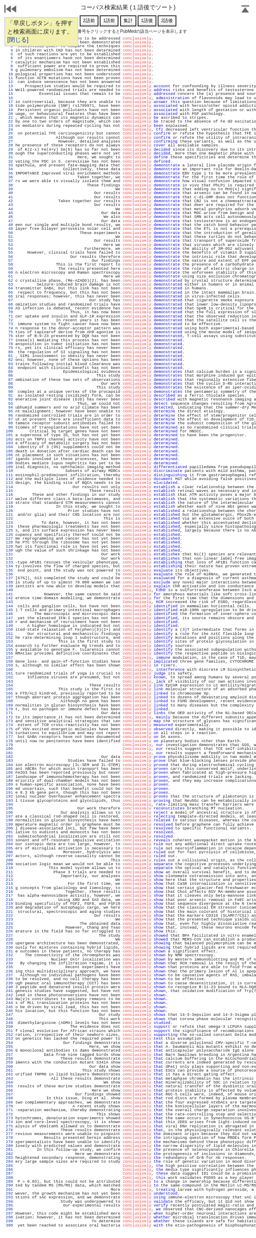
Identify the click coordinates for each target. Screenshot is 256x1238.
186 (9, 772)
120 (9, 511)
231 (9, 951)
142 (9, 598)
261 (9, 1070)
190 (9, 788)
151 (9, 634)
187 (9, 777)
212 (9, 876)
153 (9, 641)
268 (9, 1098)
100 (9, 431)
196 (9, 812)
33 (9, 165)
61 (9, 276)
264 (9, 1082)
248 (9, 1019)
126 (9, 534)
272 (9, 1114)
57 (9, 260)
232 (9, 955)
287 (9, 1173)
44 (9, 209)
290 (9, 1185)
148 (9, 622)
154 (9, 645)
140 (9, 590)
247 (9, 1014)
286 (9, 1169)
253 (9, 1038)
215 (9, 888)
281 (9, 1149)
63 (9, 284)
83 (9, 364)
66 (9, 296)
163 (9, 681)
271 (9, 1110)
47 (9, 221)
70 (9, 312)
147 (9, 618)
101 (9, 435)
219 (9, 903)
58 (9, 264)
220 (9, 907)
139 (9, 586)
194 (9, 804)
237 (9, 975)
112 (9, 479)
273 (9, 1118)
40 (9, 193)
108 (9, 463)
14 (9, 90)
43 (9, 205)
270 (9, 1106)
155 (9, 649)
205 (9, 848)
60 (9, 272)
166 (9, 693)
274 (9, 1122)
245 (9, 1007)
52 (9, 240)
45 (9, 213)
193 (9, 800)
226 (9, 931)
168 (9, 701)
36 (9, 177)
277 (9, 1134)
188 (9, 780)
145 (9, 610)
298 (9, 1217)
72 (9, 320)
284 (9, 1161)
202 (9, 836)
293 (9, 1197)
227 (9, 935)
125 (9, 530)
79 (9, 348)
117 (9, 499)
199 (9, 824)
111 (9, 475)
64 (9, 288)
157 (9, 657)
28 (9, 145)
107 (9, 459)
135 (9, 570)
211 (9, 872)
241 (9, 991)
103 (9, 443)
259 (9, 1062)
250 (9, 1026)
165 (9, 689)
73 (9, 324)
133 (9, 562)
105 (9, 451)
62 (9, 280)
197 (9, 816)
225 (9, 927)
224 (9, 923)
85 (9, 371)
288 (9, 1177)
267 (9, 1094)
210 (9, 868)
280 (9, 1146)
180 (9, 748)
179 (9, 745)
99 (9, 427)
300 (9, 1225)
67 (9, 300)
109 (9, 467)
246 (9, 1011)
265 (9, 1086)
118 (9, 502)
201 (9, 832)
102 (9, 439)
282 (9, 1154)
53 (9, 245)
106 (9, 455)
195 (9, 808)
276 (9, 1130)
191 (9, 792)
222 (9, 915)
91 (9, 395)
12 (9, 82)
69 (9, 308)
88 (9, 383)
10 (9, 74)
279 (9, 1142)
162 (9, 677)
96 (9, 415)
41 (9, 197)
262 (9, 1074)
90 (9, 391)
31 (9, 157)
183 (9, 760)
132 (9, 558)
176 (9, 733)
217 (9, 895)
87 (9, 379)
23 (9, 125)
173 (9, 721)
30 (9, 153)
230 (9, 947)
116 (9, 494)
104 (9, 447)
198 (9, 820)
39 (9, 189)
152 (9, 637)
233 (9, 959)
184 (9, 765)
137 (9, 578)
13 (9, 86)
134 (9, 566)
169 (9, 705)
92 (9, 399)
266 (9, 1090)
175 (9, 729)
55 (9, 252)
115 (9, 491)
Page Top (245, 9)
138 (9, 582)
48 (9, 225)
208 (9, 860)
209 (9, 864)
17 (9, 102)
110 (9, 471)
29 (9, 149)
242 (9, 995)
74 (9, 328)
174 (9, 725)
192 (9, 796)
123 (9, 522)
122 (9, 518)
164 (9, 685)
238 (9, 979)
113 (9, 482)
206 (9, 852)
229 (9, 943)
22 (9, 121)
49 (9, 228)
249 (9, 1023)
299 (9, 1221)
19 (9, 110)
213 (9, 880)
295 (9, 1205)
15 (9, 93)
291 (9, 1189)
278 (9, 1137)
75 (9, 332)
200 (9, 828)
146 (9, 614)
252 (9, 1034)
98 (9, 423)
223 (9, 919)
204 (9, 844)
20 (9, 114)
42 (9, 201)
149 (9, 625)
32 (9, 161)
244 (9, 1003)
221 (9, 911)
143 (9, 602)
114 (9, 487)
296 (9, 1209)
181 (9, 753)
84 (9, 368)
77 (9, 340)
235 (9, 967)
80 (9, 352)
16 (9, 98)
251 (9, 1031)
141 (9, 594)
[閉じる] (18, 39)
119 (9, 506)
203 (9, 840)
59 (9, 268)
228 (9, 939)
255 (9, 1046)
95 (9, 411)
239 (9, 983)
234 (9, 963)
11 (9, 78)
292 (9, 1193)
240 (9, 987)
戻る (10, 9)
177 (9, 737)
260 (9, 1066)
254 (9, 1043)
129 (9, 546)
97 (9, 419)
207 (9, 856)
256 (9, 1050)
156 (9, 653)
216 (9, 891)
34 (9, 169)
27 (9, 141)
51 (9, 236)
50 (9, 233)
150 (9, 629)
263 (9, 1078)
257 (9, 1054)
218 (9, 900)
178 (9, 741)
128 (9, 542)
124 (9, 526)
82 (9, 359)
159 (9, 665)
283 (9, 1157)
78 (9, 344)
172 (9, 717)
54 (9, 248)
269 (9, 1102)
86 (9, 375)
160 (9, 669)
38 (9, 185)
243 (9, 999)
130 (9, 550)
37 (9, 181)
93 (9, 403)
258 (9, 1058)
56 (9, 256)
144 (9, 606)
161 (9, 673)
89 (9, 387)
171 (9, 713)
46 (9, 216)
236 (9, 971)
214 (9, 883)
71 (9, 316)
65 (9, 292)
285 (9, 1166)
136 (9, 574)
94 (9, 407)
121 (9, 514)
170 (9, 709)
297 (9, 1213)
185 (9, 768)
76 (9, 336)
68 (9, 304)
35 (9, 173)
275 (9, 1126)
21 (9, 117)
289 (9, 1181)
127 (9, 538)
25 (9, 133)
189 (9, 784)
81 (9, 356)
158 (9, 661)
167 (9, 697)
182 (9, 757)
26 (9, 137)
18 (9, 105)
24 (9, 129)
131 (9, 554)
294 (9, 1201)
